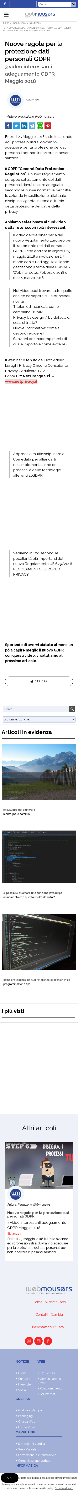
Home (6, 23)
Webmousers (55, 1302)
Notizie (22, 1362)
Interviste (24, 1384)
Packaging (25, 1416)
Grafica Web (26, 1421)
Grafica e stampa (30, 1410)
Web (41, 1362)
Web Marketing (28, 1449)
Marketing (25, 1432)
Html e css (47, 1373)
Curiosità (24, 1378)
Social (22, 1390)
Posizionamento (51, 1388)
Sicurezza (35, 23)
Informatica (19, 23)
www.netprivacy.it (21, 381)
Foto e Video (27, 1427)
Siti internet (47, 1394)
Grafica (23, 1399)
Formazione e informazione (37, 1455)
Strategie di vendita (31, 1443)
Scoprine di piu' (64, 1488)
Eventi (22, 1373)
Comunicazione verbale (34, 1460)
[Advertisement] (39, 1064)
